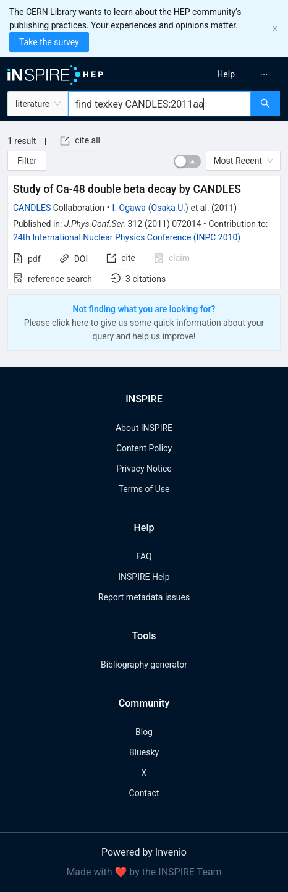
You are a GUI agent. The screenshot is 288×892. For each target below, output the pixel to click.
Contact (144, 793)
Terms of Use (144, 489)
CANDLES (32, 208)
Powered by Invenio (144, 852)
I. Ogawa (129, 208)
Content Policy (144, 448)
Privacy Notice (143, 469)
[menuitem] (226, 74)
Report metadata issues (144, 597)
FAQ (143, 556)
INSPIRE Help (143, 577)
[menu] (219, 74)
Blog (144, 732)
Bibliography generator (144, 664)
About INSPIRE (144, 428)
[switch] (187, 161)
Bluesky (144, 752)
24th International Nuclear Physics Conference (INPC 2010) (126, 237)
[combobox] (159, 103)
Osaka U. (168, 208)
